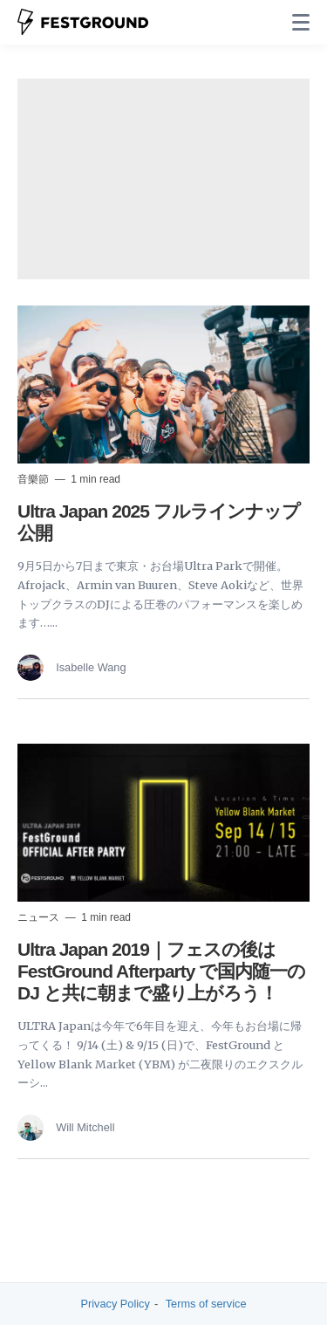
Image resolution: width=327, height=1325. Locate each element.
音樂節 (34, 479)
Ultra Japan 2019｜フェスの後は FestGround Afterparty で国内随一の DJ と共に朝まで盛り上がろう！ (161, 971)
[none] (301, 22)
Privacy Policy (115, 1303)
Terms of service (206, 1303)
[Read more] (163, 384)
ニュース (39, 917)
